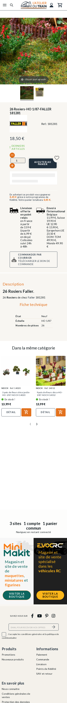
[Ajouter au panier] (43, 163)
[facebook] (32, 616)
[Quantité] (18, 160)
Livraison (41, 664)
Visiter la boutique (16, 595)
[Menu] (4, 5)
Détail (11, 412)
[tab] (33, 305)
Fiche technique (34, 304)
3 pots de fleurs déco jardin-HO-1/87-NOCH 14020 (16, 393)
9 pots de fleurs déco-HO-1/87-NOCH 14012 (50, 393)
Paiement (41, 654)
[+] (12, 165)
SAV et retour (44, 673)
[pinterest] (46, 616)
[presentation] (30, 422)
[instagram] (53, 616)
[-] (12, 155)
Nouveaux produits (13, 659)
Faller (31, 297)
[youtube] (39, 616)
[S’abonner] (54, 627)
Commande (42, 659)
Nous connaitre (11, 688)
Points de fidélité (46, 668)
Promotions (8, 654)
